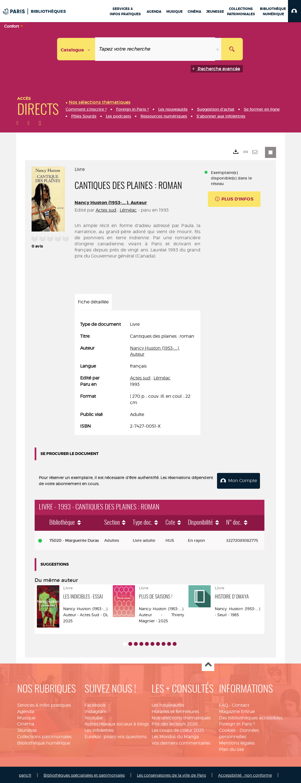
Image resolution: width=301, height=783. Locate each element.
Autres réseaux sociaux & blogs (117, 723)
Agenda (25, 710)
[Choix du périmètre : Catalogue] (76, 49)
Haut (208, 664)
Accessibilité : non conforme (245, 774)
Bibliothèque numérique (43, 742)
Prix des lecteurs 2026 (175, 723)
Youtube (94, 716)
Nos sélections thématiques (181, 716)
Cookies (227, 729)
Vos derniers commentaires (181, 742)
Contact (240, 704)
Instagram (96, 710)
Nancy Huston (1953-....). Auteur (111, 202)
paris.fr (25, 774)
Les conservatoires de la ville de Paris (171, 774)
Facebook (95, 704)
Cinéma (25, 723)
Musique (26, 716)
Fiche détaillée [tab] (93, 302)
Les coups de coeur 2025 (178, 729)
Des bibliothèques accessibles (250, 716)
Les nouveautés (168, 704)
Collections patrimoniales (44, 735)
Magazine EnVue (237, 710)
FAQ (223, 704)
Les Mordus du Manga (175, 735)
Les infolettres (99, 729)
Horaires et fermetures (175, 710)
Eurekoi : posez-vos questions (116, 735)
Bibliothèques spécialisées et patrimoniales (84, 774)
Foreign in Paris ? (237, 723)
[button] (294, 11)
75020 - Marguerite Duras (74, 539)
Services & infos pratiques (44, 704)
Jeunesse (27, 729)
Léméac (128, 210)
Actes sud (106, 210)
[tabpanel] (137, 375)
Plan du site (231, 748)
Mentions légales (237, 742)
